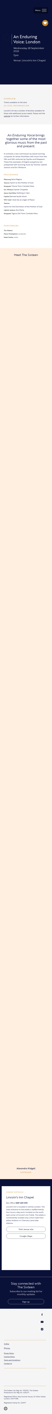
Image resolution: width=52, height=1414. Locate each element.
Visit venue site (26, 1229)
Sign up (26, 1301)
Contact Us (8, 1363)
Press (7, 1348)
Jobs (6, 1344)
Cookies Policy (9, 1356)
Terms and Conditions (12, 1360)
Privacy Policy (9, 1353)
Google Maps (26, 1236)
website (7, 116)
